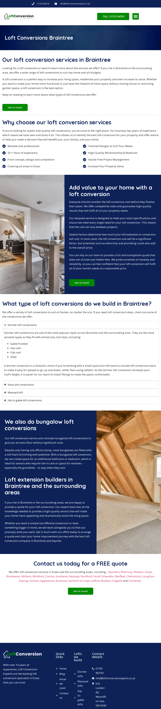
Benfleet (120, 576)
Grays (148, 572)
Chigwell (117, 580)
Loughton (148, 576)
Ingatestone (47, 580)
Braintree (61, 580)
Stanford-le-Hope (79, 580)
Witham (26, 576)
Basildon (113, 572)
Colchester (134, 580)
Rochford (86, 576)
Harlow (33, 580)
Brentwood (13, 576)
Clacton (49, 576)
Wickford (38, 576)
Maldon (138, 572)
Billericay (126, 572)
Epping (23, 580)
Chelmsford (133, 576)
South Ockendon (103, 576)
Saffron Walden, (101, 580)
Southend (62, 576)
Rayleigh (74, 576)
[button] (135, 16)
